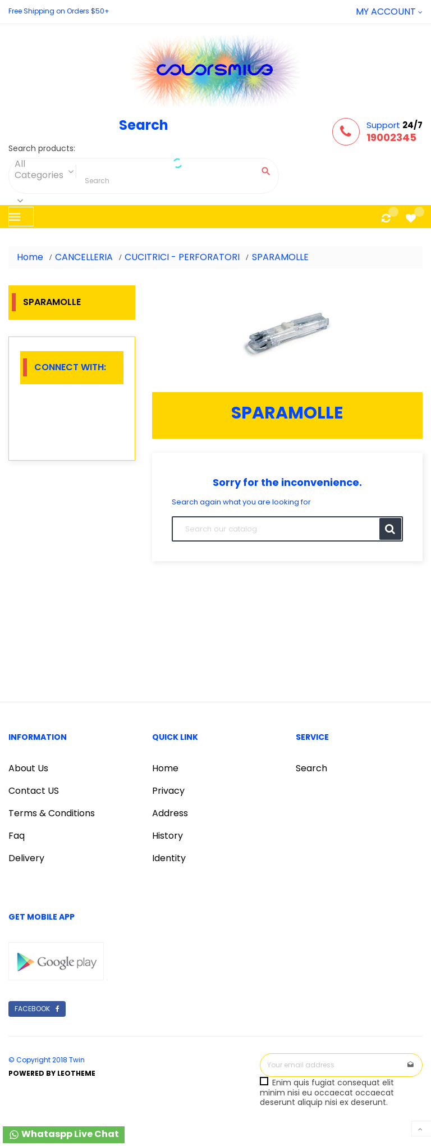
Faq (16, 835)
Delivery (26, 858)
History (167, 835)
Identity (169, 858)
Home (165, 768)
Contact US (33, 790)
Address (170, 813)
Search (311, 768)
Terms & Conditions (51, 813)
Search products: (41, 149)
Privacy (168, 790)
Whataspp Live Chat (63, 1133)
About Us (28, 768)
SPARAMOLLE (52, 301)
